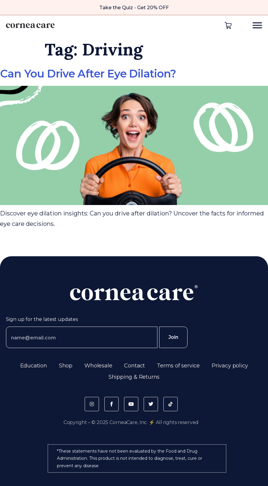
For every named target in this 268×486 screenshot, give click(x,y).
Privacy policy (230, 365)
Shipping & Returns (134, 377)
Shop (65, 365)
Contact (134, 365)
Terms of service (178, 365)
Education (33, 365)
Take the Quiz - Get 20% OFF (134, 7)
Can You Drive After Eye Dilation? (88, 73)
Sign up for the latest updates (42, 319)
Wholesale (98, 365)
